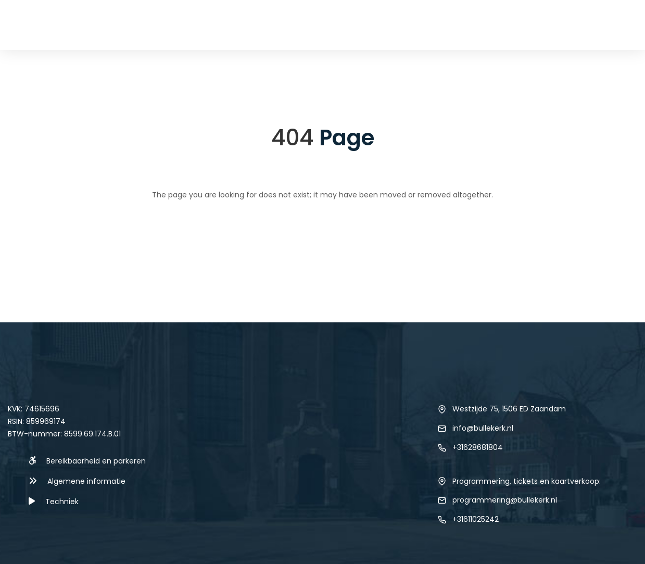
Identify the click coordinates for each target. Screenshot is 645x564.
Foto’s (474, 24)
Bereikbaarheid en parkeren (96, 461)
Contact (607, 24)
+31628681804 (477, 447)
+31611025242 (475, 519)
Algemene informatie (86, 481)
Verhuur (426, 24)
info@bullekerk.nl (482, 428)
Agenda (285, 24)
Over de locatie (536, 24)
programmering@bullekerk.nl (504, 500)
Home (245, 24)
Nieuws (328, 24)
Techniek (373, 24)
